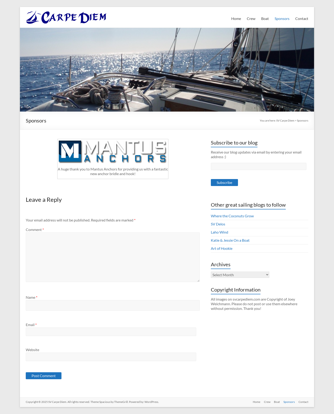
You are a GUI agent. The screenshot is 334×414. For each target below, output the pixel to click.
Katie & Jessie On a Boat (230, 240)
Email (31, 324)
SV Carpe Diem (285, 120)
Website (32, 349)
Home (236, 18)
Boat (265, 18)
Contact (301, 18)
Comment (35, 229)
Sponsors (282, 18)
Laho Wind (219, 232)
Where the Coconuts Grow (232, 216)
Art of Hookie (221, 248)
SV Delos (218, 224)
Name (31, 297)
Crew (251, 18)
